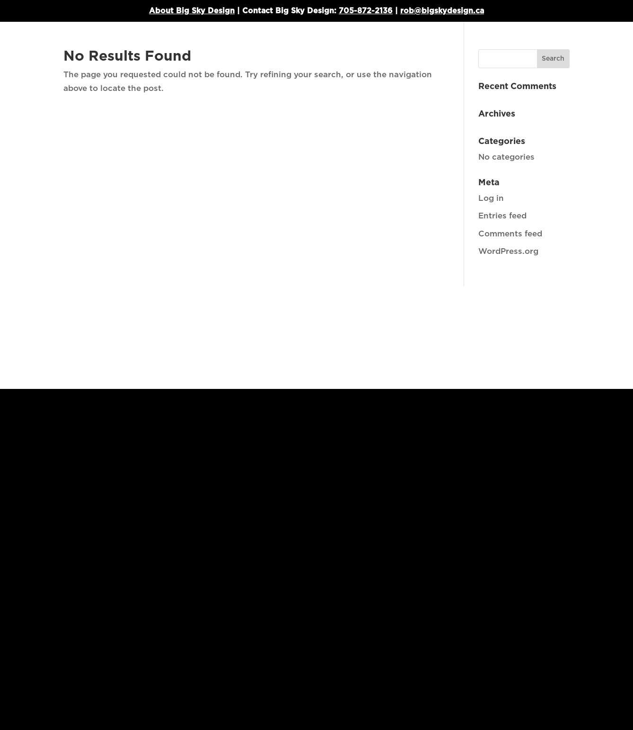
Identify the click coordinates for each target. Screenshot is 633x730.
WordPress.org (508, 251)
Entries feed (502, 216)
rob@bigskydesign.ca (442, 11)
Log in (491, 198)
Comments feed (510, 234)
